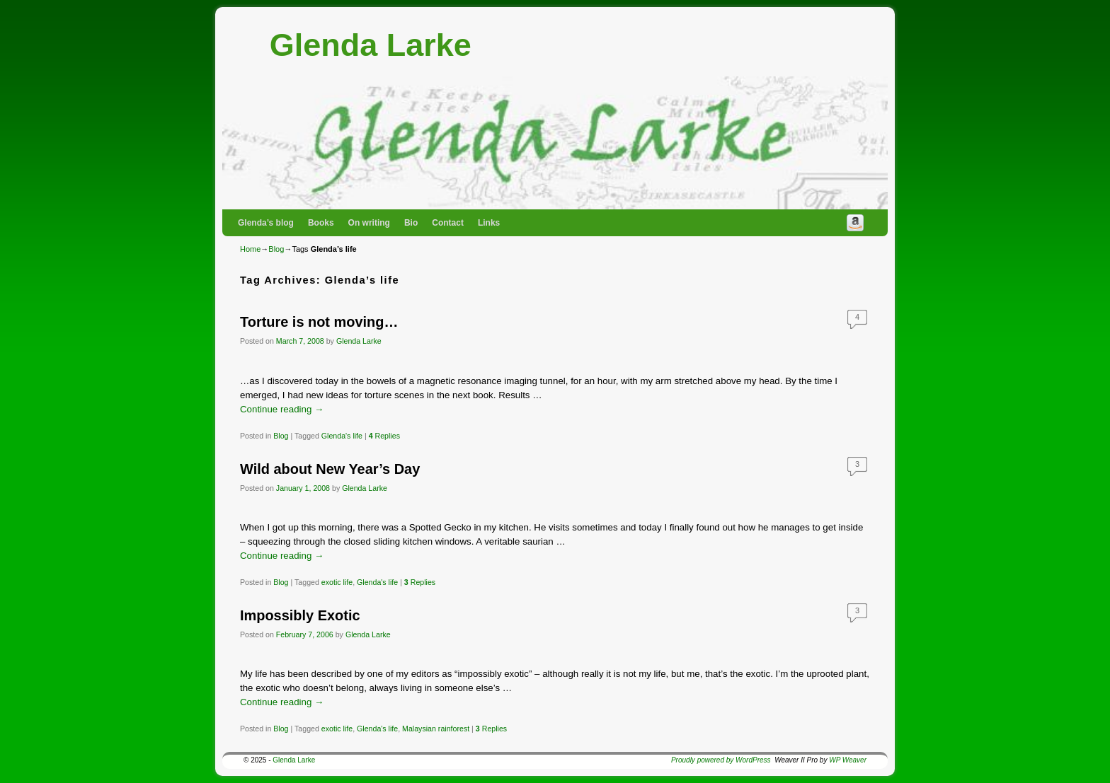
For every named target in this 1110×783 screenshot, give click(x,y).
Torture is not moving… (319, 322)
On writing (369, 223)
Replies (384, 435)
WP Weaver (847, 760)
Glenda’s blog (266, 223)
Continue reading (282, 409)
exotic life (337, 582)
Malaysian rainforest (435, 728)
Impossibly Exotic (300, 615)
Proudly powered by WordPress (721, 760)
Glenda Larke (370, 45)
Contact (448, 223)
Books (321, 223)
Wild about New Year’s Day (330, 469)
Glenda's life (341, 435)
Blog (276, 249)
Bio (411, 223)
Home (250, 249)
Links (489, 223)
